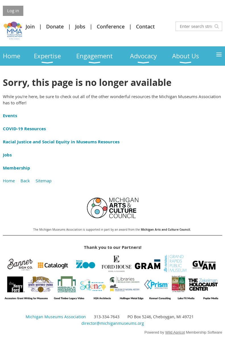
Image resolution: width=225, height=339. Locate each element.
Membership (16, 168)
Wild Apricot (175, 332)
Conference (111, 26)
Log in (13, 10)
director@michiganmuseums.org (112, 323)
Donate (55, 26)
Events (10, 116)
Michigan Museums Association (56, 316)
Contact (145, 26)
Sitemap (43, 180)
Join (30, 26)
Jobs (80, 26)
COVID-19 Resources (24, 129)
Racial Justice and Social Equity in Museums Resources (61, 142)
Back (25, 180)
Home (9, 180)
